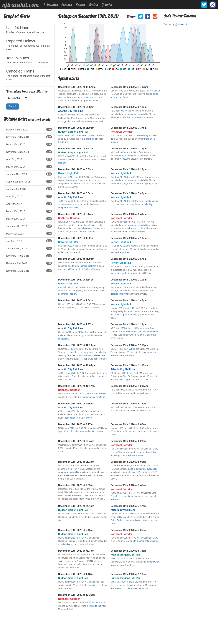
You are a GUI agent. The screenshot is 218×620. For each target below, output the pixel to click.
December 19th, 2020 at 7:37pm (129, 128)
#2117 (123, 246)
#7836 (79, 304)
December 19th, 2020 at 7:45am (128, 485)
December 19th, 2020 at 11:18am (129, 365)
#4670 (71, 379)
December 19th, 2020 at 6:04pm (76, 193)
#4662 (114, 523)
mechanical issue (134, 455)
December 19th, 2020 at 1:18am (76, 574)
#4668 (72, 411)
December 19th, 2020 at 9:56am (76, 403)
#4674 (80, 332)
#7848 (71, 262)
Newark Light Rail (68, 173)
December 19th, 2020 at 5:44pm (76, 214)
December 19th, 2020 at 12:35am (76, 595)
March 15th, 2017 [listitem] (29, 218)
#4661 (133, 513)
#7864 (124, 152)
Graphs (106, 4)
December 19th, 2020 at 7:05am (128, 530)
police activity (64, 97)
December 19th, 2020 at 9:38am (128, 403)
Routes (80, 4)
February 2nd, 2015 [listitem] (29, 263)
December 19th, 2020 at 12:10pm (129, 345)
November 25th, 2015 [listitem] (29, 270)
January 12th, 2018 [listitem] (29, 226)
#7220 (72, 393)
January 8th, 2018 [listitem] (29, 188)
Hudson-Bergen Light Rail (73, 131)
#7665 (124, 222)
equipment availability (137, 114)
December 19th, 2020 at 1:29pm (129, 324)
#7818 (71, 428)
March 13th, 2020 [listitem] (29, 144)
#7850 (71, 269)
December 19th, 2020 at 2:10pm (129, 279)
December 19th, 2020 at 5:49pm (129, 193)
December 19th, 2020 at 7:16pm (129, 148)
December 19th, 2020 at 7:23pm (76, 148)
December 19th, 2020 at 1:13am (128, 574)
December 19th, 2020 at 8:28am (128, 441)
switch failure (95, 606)
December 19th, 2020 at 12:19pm (77, 345)
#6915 (127, 465)
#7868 (123, 159)
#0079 (72, 156)
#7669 (124, 135)
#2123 (90, 183)
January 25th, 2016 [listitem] (29, 248)
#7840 (130, 335)
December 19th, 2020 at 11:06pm (129, 87)
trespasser (92, 97)
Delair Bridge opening (121, 520)
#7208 (124, 538)
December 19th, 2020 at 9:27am (76, 424)
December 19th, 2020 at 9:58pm (76, 107)
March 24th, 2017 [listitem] (29, 166)
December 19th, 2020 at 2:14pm (76, 279)
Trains (93, 4)
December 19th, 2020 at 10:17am (76, 386)
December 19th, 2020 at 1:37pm (76, 324)
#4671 (148, 379)
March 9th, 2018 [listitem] (29, 233)
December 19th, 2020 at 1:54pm (76, 300)
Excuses (66, 4)
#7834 (71, 349)
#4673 (72, 373)
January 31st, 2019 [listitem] (29, 174)
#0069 (72, 582)
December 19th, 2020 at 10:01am (129, 386)
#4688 (72, 114)
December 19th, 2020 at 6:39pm (76, 169)
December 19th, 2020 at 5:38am (128, 550)
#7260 (66, 231)
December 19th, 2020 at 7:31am (76, 506)
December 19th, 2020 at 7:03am (76, 550)
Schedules (50, 4)
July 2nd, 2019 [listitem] (29, 240)
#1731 (72, 135)
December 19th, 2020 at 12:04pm (77, 365)
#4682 (72, 201)
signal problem (91, 139)
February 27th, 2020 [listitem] (29, 129)
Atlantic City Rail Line (70, 111)
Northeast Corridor (121, 131)
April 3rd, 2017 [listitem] (29, 159)
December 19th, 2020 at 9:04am (76, 441)
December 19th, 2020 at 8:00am (128, 462)
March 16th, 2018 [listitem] (29, 211)
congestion (66, 121)
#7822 (124, 390)
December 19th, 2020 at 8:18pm (129, 107)
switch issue (144, 393)
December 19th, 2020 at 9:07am (128, 424)
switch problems (99, 585)
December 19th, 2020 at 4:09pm (76, 259)
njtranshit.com (20, 5)
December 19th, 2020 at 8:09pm (76, 128)
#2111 (123, 287)
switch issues (99, 472)
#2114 (71, 287)
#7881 (79, 91)
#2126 (123, 183)
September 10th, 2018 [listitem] (29, 181)
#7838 (124, 328)
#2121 (71, 177)
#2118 (71, 246)
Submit (12, 106)
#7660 (72, 222)
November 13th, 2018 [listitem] (29, 136)
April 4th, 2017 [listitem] (29, 203)
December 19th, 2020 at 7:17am (128, 506)
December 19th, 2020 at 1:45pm (129, 300)
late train (69, 252)
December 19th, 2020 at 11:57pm (77, 87)
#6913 (83, 465)
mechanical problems (148, 331)
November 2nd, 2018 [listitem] (29, 151)
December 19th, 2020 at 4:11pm (129, 238)
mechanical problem (82, 228)
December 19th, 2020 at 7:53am (76, 485)
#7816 (79, 445)
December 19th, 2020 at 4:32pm (76, 238)
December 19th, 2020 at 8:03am (76, 462)
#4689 (84, 121)
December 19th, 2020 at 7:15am (76, 530)
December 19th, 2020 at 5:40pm (129, 214)
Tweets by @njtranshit (175, 24)
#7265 (118, 231)
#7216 (124, 449)
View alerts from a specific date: (27, 91)
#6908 (83, 554)
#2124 (123, 177)
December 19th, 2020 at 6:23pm (129, 169)
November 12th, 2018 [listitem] (29, 255)
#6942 (132, 91)
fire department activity (128, 314)
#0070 (125, 558)
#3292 (72, 602)
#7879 (124, 111)
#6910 (83, 489)
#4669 (89, 418)
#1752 (81, 513)
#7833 (132, 349)
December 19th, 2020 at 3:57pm (129, 259)
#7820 (124, 407)
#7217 (124, 493)
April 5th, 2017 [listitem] (29, 196)
